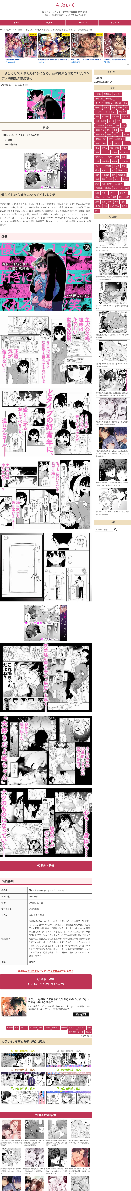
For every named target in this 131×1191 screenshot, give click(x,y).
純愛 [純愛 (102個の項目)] (126, 107)
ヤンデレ (33, 1029)
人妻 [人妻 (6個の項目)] (110, 179)
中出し (88, 1034)
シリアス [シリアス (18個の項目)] (109, 157)
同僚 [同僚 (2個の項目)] (123, 202)
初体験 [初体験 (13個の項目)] (114, 161)
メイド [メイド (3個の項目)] (104, 193)
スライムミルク (10, 62)
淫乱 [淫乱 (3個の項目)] (97, 193)
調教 (89, 1029)
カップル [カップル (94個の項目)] (99, 112)
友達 (16, 1029)
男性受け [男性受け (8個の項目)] (105, 175)
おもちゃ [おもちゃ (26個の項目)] (117, 143)
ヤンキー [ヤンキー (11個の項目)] (99, 166)
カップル (72, 1029)
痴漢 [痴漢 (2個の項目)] (127, 197)
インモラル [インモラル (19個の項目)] (124, 152)
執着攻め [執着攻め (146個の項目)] (109, 103)
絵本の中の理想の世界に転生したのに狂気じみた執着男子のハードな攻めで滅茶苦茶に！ (34, 1145)
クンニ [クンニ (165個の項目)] (118, 98)
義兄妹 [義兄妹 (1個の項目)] (98, 206)
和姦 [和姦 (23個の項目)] (97, 148)
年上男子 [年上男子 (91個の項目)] (122, 112)
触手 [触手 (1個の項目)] (97, 210)
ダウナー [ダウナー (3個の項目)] (123, 193)
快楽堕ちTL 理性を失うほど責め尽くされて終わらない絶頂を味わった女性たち (34, 1173)
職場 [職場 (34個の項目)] (122, 130)
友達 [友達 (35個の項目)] (115, 130)
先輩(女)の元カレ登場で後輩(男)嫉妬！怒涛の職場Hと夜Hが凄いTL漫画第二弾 (11, 1145)
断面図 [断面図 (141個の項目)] (118, 103)
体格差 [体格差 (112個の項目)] (98, 107)
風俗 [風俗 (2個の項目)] (116, 202)
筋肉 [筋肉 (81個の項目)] (97, 116)
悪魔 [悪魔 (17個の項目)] (117, 157)
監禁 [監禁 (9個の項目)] (97, 175)
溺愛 (40, 1029)
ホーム (16, 22)
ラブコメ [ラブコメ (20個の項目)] (105, 152)
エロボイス (82, 22)
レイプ (80, 1034)
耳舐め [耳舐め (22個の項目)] (124, 148)
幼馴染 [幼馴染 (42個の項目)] (110, 125)
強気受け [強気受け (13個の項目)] (105, 161)
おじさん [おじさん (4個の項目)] (119, 184)
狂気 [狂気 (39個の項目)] (123, 125)
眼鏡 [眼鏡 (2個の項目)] (121, 197)
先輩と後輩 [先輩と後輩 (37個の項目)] (99, 130)
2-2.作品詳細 (11, 144)
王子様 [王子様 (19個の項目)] (114, 152)
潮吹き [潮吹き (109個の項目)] (106, 107)
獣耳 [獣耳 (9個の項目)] (113, 170)
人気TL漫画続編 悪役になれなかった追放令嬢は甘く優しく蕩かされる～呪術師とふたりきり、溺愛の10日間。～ (112, 453)
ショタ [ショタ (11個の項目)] (116, 166)
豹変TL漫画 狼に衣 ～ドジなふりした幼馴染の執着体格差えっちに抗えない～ (79, 1173)
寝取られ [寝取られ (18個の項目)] (99, 157)
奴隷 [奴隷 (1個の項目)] (105, 206)
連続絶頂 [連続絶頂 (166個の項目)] (109, 98)
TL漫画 (49, 22)
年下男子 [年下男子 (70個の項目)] (115, 116)
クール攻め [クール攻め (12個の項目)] (124, 161)
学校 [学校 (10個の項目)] (123, 166)
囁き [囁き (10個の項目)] (97, 170)
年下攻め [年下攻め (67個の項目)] (125, 116)
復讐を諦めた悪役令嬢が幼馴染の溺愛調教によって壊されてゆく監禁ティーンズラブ (56, 1145)
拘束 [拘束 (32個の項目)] (109, 134)
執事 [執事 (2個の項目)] (110, 202)
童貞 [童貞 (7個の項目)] (113, 175)
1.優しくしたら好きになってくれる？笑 (21, 135)
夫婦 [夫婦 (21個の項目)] (97, 152)
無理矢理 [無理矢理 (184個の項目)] (99, 98)
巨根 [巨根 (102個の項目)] (120, 107)
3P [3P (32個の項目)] (115, 134)
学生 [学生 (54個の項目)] (119, 121)
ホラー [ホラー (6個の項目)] (117, 179)
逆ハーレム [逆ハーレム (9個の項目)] (122, 170)
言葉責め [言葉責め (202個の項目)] (107, 94)
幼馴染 (47, 1029)
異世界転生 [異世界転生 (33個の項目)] (99, 134)
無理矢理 (72, 1034)
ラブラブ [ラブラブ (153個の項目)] (99, 103)
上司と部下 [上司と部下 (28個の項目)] (119, 139)
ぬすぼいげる (75, 62)
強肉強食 (41, 62)
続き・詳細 (46, 866)
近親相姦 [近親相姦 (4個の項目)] (99, 188)
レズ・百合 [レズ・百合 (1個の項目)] (114, 206)
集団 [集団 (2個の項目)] (114, 197)
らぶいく (65, 5)
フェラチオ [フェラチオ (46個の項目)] (99, 125)
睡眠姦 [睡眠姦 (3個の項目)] (108, 188)
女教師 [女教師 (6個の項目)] (125, 179)
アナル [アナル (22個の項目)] (104, 148)
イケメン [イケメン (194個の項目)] (117, 94)
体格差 (64, 1029)
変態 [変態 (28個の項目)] (111, 139)
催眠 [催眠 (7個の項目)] (97, 179)
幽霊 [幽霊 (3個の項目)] (127, 188)
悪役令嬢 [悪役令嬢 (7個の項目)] (121, 175)
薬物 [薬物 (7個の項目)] (103, 179)
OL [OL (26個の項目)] (110, 143)
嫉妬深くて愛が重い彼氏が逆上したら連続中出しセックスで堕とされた (11, 1173)
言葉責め (81, 1029)
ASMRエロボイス (103, 81)
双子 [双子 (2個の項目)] (103, 202)
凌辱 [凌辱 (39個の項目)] (117, 125)
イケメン (115, 22)
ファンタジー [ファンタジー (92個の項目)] (110, 112)
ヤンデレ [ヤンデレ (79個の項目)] (105, 116)
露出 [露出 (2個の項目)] (97, 202)
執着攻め (55, 1029)
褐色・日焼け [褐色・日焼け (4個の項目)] (107, 184)
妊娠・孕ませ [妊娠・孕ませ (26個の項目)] (100, 143)
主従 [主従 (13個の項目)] (123, 157)
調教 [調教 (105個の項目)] (113, 107)
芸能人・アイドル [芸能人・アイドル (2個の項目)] (102, 197)
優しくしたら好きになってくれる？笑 (46, 891)
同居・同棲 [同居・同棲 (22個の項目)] (114, 148)
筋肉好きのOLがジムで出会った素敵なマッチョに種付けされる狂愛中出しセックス (57, 1173)
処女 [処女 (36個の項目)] (109, 130)
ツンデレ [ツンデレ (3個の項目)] (113, 193)
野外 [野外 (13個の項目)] (97, 161)
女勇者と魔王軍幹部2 (12, 60)
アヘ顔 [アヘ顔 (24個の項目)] (126, 143)
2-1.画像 (8, 139)
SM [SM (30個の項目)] (119, 134)
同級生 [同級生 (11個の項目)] (108, 166)
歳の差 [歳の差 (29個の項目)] (126, 134)
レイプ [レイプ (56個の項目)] (111, 121)
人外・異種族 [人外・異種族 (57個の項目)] (100, 121)
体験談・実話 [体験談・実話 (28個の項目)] (100, 139)
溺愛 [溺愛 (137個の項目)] (125, 103)
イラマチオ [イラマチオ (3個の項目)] (118, 188)
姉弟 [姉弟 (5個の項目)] (97, 184)
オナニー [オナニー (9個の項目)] (105, 170)
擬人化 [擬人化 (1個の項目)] (124, 206)
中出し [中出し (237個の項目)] (98, 94)
